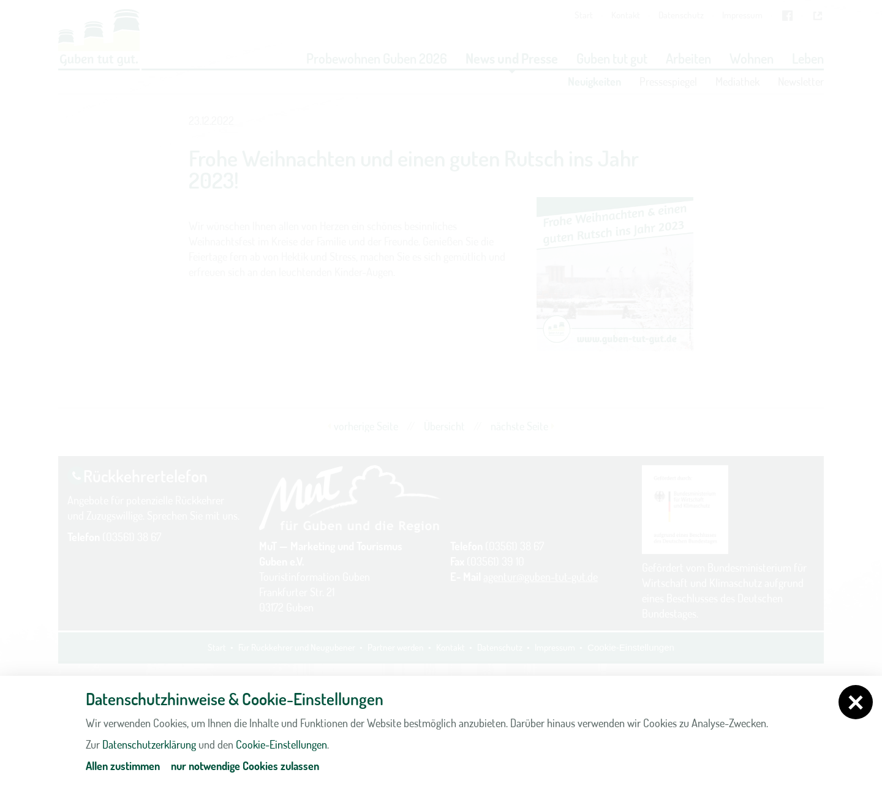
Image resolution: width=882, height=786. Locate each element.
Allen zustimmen (123, 766)
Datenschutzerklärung (149, 744)
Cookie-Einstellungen (281, 744)
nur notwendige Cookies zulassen (245, 766)
